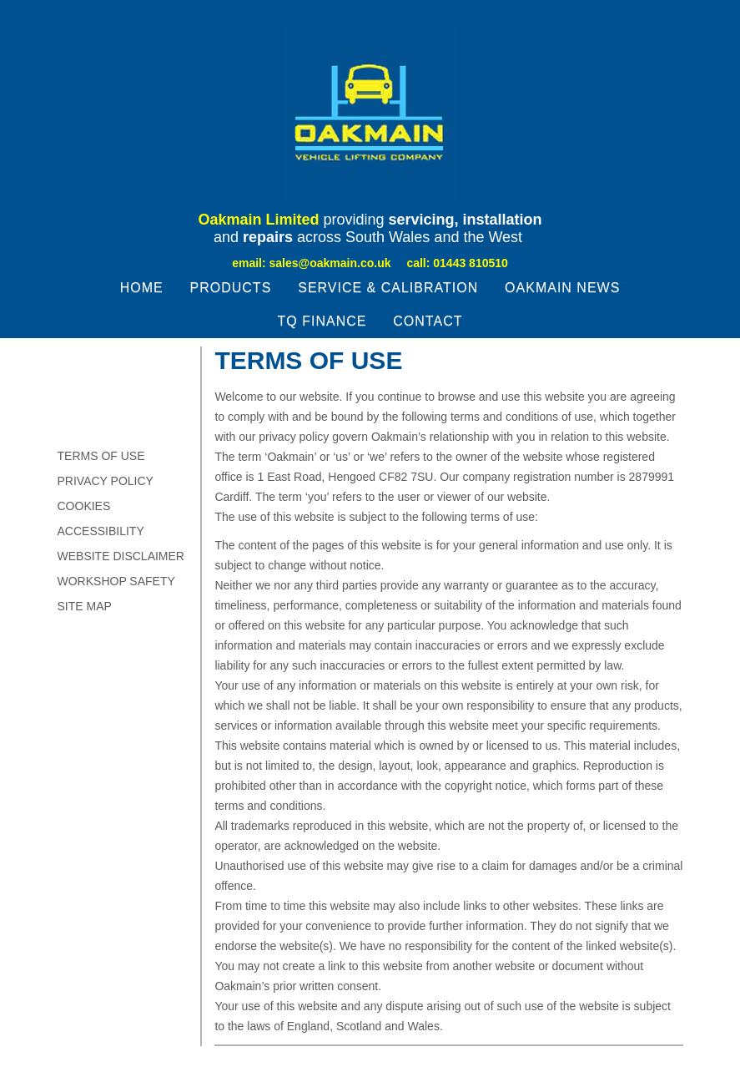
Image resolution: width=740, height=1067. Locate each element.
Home (142, 288)
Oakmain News (562, 288)
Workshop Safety (116, 581)
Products (231, 288)
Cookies (84, 506)
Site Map (85, 606)
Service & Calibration (388, 288)
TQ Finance (322, 321)
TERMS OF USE (101, 456)
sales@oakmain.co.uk (330, 263)
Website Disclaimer (121, 556)
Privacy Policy (106, 481)
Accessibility (101, 531)
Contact (427, 321)
